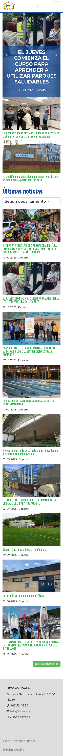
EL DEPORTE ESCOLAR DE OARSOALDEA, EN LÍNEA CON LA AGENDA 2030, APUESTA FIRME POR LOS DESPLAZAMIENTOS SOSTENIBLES (30, 248)
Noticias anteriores (46, 663)
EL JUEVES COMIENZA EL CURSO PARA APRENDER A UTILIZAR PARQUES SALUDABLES (31, 67)
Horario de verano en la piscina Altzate (24, 595)
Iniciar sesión (14, 749)
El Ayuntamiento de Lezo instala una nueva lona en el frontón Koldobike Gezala (31, 452)
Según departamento (27, 201)
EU (36, 6)
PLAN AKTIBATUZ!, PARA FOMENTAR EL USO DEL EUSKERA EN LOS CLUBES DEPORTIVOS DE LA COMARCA (29, 351)
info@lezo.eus (20, 711)
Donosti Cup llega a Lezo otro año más (24, 549)
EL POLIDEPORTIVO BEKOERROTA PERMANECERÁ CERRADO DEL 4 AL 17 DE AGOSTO (29, 501)
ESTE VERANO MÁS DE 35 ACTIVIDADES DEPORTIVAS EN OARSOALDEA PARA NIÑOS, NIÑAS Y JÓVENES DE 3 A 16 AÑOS (31, 645)
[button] (7, 54)
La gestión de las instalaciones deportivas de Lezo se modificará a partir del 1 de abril (31, 178)
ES (44, 6)
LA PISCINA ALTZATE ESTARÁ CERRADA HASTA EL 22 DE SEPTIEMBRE (30, 402)
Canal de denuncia (19, 741)
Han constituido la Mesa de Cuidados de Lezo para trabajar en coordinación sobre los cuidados (31, 134)
